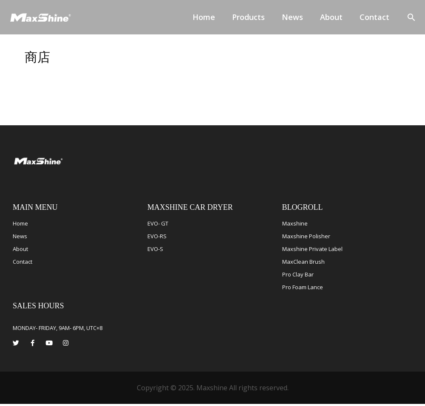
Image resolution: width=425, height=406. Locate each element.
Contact (374, 17)
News (292, 17)
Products (248, 17)
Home (204, 17)
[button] (411, 17)
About (331, 17)
